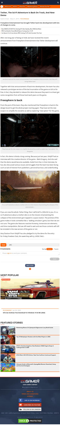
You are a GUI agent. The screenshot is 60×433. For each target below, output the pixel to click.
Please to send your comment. (14, 253)
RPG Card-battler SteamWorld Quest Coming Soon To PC (17, 31)
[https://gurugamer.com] (30, 381)
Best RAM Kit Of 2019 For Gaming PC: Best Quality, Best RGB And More (21, 29)
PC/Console (24, 19)
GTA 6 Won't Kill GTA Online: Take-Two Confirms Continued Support (36, 355)
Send (54, 259)
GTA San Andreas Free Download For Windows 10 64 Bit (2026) (24, 313)
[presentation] (7, 245)
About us (30, 391)
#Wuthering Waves (32, 6)
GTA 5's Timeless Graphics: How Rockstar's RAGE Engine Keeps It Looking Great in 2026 (35, 346)
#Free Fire (22, 6)
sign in (9, 253)
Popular (56, 249)
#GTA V (15, 6)
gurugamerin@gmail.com (31, 387)
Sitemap (30, 396)
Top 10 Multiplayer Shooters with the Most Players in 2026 (33, 337)
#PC (10, 245)
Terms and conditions (30, 394)
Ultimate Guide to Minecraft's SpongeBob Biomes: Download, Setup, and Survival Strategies (36, 365)
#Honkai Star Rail (44, 6)
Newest (49, 249)
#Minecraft (8, 6)
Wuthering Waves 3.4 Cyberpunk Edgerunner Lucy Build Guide (34, 327)
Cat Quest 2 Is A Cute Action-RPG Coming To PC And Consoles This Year (21, 33)
